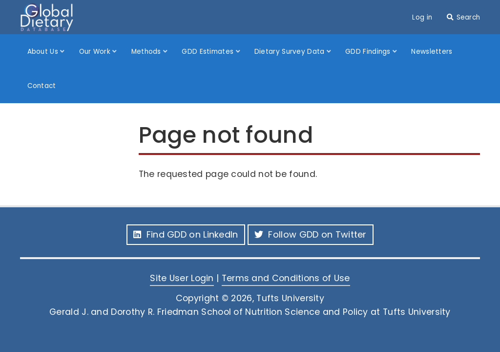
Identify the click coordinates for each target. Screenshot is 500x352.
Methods (147, 51)
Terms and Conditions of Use (286, 278)
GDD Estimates (208, 51)
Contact (41, 85)
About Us (44, 51)
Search (468, 17)
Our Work (96, 51)
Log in (422, 17)
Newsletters (431, 51)
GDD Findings (369, 51)
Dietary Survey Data (290, 51)
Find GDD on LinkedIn (185, 234)
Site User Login (182, 278)
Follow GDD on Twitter (310, 234)
